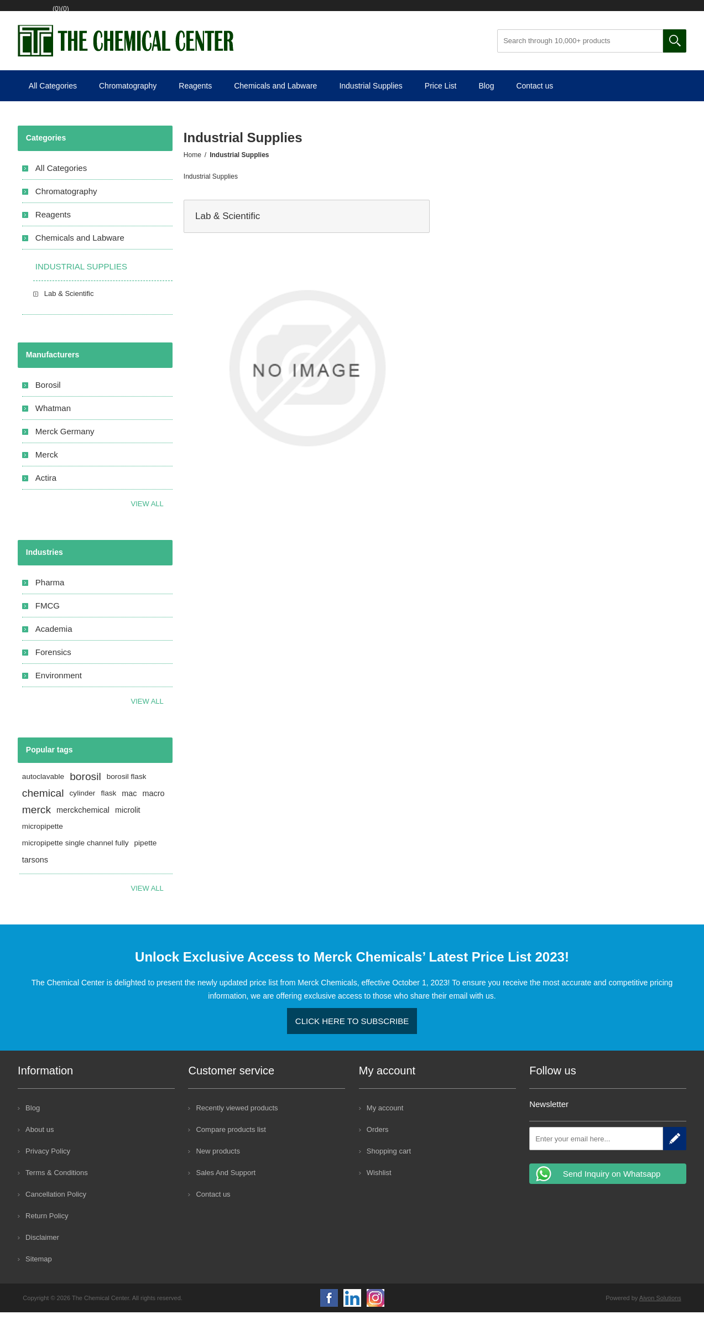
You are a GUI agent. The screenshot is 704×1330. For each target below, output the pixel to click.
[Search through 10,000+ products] (580, 58)
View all (147, 521)
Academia (53, 646)
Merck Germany (65, 449)
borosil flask (127, 794)
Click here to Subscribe (352, 1038)
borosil (85, 794)
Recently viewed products (237, 1125)
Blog (486, 103)
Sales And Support (225, 1190)
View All (147, 719)
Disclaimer (42, 1255)
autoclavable (43, 794)
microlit (127, 827)
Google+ (375, 1315)
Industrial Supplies (370, 103)
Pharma (50, 600)
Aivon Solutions (660, 1315)
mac (129, 811)
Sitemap (38, 1276)
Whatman (53, 425)
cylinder (83, 811)
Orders (378, 1147)
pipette (145, 860)
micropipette (42, 844)
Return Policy (46, 1233)
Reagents (195, 103)
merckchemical (82, 827)
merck (36, 827)
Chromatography (128, 103)
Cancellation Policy (55, 1212)
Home (192, 172)
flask (108, 811)
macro (154, 811)
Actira (45, 495)
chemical (43, 811)
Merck (46, 472)
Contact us (534, 103)
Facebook (329, 1315)
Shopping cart (209, 15)
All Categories (53, 103)
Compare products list (230, 1147)
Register (52, 15)
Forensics (53, 669)
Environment (58, 693)
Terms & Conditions (56, 1190)
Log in (99, 15)
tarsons (35, 877)
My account (385, 1125)
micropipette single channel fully (75, 860)
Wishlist (148, 15)
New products (217, 1169)
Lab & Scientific (227, 233)
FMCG (47, 623)
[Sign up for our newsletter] (596, 1156)
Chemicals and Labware (275, 103)
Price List (441, 103)
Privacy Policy (47, 1169)
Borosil (48, 402)
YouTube (352, 1315)
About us (39, 1147)
